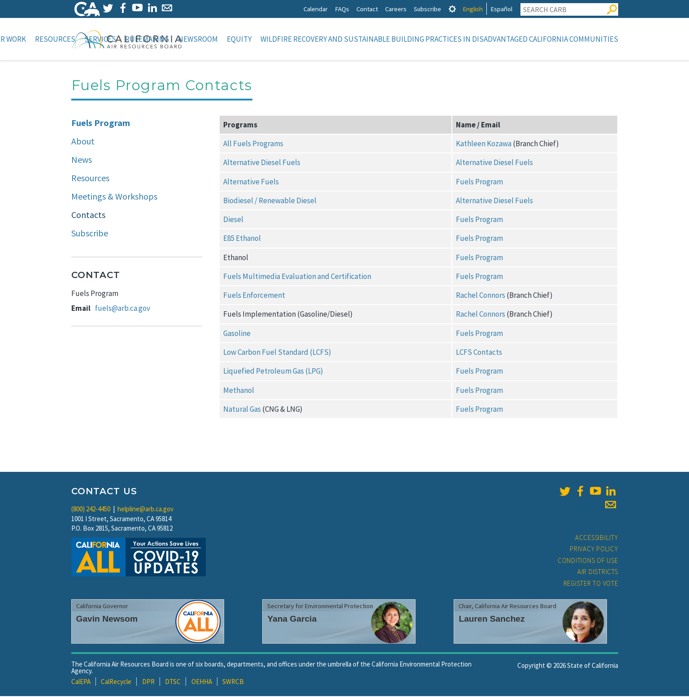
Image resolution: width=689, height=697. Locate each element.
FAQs (342, 8)
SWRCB (233, 682)
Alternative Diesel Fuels (261, 163)
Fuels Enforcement (254, 296)
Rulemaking (147, 39)
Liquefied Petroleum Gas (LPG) (273, 372)
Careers (396, 8)
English (473, 8)
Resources (55, 39)
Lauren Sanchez (491, 619)
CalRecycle (116, 682)
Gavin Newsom (107, 619)
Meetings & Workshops (114, 197)
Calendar (315, 8)
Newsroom (198, 39)
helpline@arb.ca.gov (145, 509)
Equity (239, 39)
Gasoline (237, 334)
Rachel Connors (480, 296)
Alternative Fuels (251, 182)
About (83, 142)
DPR (148, 682)
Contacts (88, 215)
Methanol (238, 391)
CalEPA (81, 682)
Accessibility (596, 538)
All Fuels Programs (253, 144)
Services (100, 39)
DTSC (173, 682)
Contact (367, 8)
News (81, 160)
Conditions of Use (588, 561)
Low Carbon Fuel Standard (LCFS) (277, 353)
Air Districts (597, 572)
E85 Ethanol (242, 239)
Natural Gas (242, 410)
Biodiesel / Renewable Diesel (269, 201)
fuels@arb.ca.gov (122, 309)
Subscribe (427, 8)
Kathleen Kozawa (483, 144)
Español (501, 8)
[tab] (452, 9)
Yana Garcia (291, 619)
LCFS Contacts (479, 353)
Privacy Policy (594, 549)
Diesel (233, 220)
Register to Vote (590, 584)
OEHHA (201, 682)
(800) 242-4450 (90, 509)
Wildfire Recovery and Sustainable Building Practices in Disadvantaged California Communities (439, 39)
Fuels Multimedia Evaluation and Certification (297, 277)
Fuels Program (100, 123)
